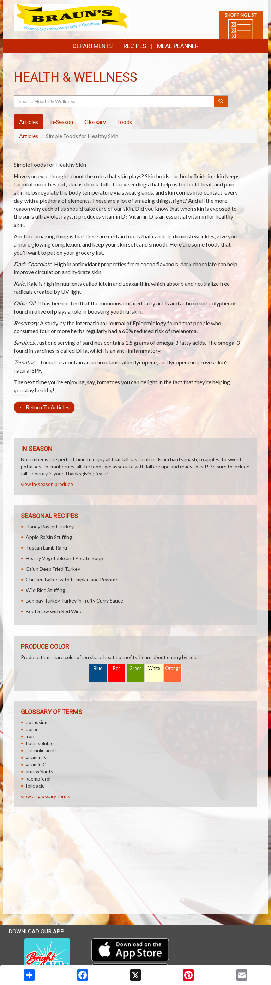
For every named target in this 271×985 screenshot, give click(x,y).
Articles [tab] (28, 121)
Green (135, 668)
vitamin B (36, 757)
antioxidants (39, 772)
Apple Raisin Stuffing (49, 537)
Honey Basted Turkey (50, 526)
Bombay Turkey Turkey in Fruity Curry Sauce (74, 601)
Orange (173, 668)
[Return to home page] (72, 16)
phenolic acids (41, 750)
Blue (98, 668)
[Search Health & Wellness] (114, 101)
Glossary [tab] (95, 121)
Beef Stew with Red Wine (54, 611)
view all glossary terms (45, 796)
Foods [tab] (124, 121)
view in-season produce (47, 484)
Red (117, 668)
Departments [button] (93, 45)
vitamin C (36, 764)
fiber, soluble (40, 743)
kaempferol (38, 779)
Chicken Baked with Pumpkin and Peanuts (72, 579)
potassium (37, 722)
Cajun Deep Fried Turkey (53, 569)
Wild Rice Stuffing (45, 590)
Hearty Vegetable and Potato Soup (64, 558)
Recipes (135, 45)
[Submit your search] (221, 101)
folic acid (35, 786)
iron (30, 736)
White (154, 668)
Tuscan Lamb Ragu (46, 548)
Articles (28, 135)
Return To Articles (44, 407)
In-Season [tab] (61, 121)
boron (32, 729)
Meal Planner (178, 45)
